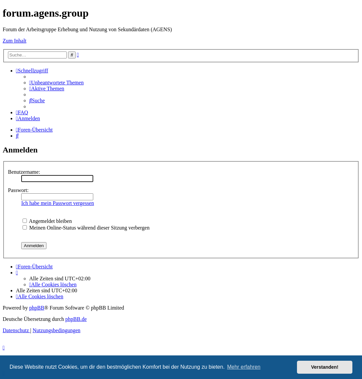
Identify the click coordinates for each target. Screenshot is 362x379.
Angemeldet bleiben (47, 221)
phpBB (36, 308)
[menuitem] (56, 82)
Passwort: (18, 190)
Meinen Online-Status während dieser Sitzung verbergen (86, 228)
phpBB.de (76, 319)
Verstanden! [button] (324, 367)
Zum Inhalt (15, 41)
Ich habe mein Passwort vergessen (57, 203)
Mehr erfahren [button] (243, 367)
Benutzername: (24, 172)
